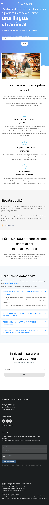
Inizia (25, 44)
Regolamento (8, 496)
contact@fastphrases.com (32, 440)
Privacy (17, 496)
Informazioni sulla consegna (28, 496)
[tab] (24, 293)
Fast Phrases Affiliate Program (10, 494)
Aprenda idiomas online (8, 408)
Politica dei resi (43, 496)
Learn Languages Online (8, 406)
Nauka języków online (8, 409)
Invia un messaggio (9, 461)
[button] (24, 293)
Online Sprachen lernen (8, 404)
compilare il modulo (11, 283)
